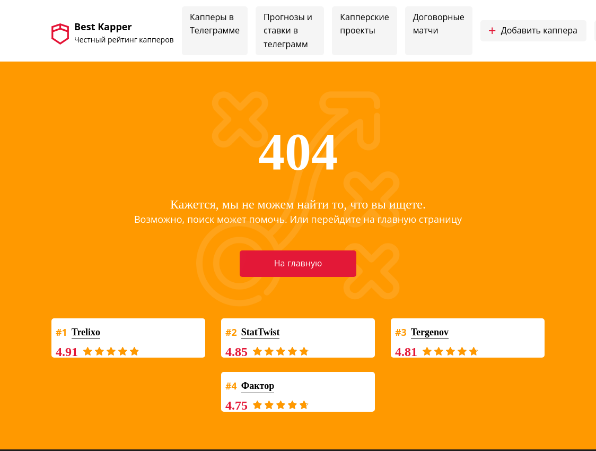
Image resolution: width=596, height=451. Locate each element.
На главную (298, 263)
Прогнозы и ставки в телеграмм (288, 30)
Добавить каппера (532, 31)
